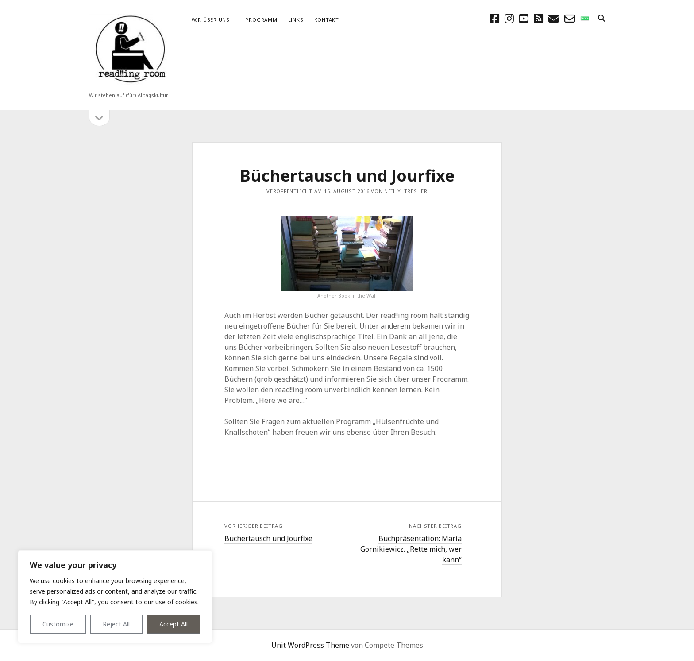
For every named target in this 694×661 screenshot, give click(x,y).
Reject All (116, 624)
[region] (115, 596)
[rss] (538, 18)
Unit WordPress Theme (310, 645)
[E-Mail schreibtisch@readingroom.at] (553, 18)
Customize (57, 624)
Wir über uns (211, 19)
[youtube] (523, 18)
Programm (261, 19)
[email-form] (569, 18)
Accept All (173, 624)
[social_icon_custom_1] (584, 18)
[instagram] (509, 18)
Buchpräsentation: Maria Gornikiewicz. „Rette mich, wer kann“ (411, 548)
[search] (601, 19)
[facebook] (494, 18)
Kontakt (326, 19)
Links (296, 19)
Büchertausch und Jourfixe (268, 538)
